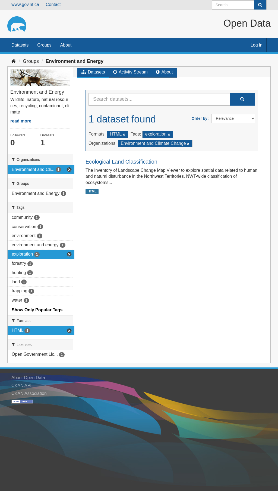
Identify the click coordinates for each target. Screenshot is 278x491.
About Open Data (28, 377)
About (66, 45)
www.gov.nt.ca (25, 4)
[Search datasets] (239, 5)
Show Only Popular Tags (37, 310)
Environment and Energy (74, 61)
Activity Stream (130, 72)
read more (20, 121)
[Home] (13, 61)
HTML (91, 191)
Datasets (20, 45)
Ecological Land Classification (121, 162)
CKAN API (21, 385)
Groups (44, 45)
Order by (199, 118)
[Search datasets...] (159, 99)
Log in (257, 45)
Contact (53, 4)
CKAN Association (29, 393)
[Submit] (260, 5)
